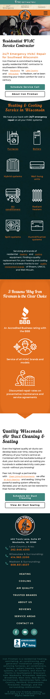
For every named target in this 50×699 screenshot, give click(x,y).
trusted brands (25, 595)
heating (23, 254)
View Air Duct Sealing (25, 505)
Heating (25, 574)
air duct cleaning (12, 479)
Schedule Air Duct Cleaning (25, 497)
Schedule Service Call (25, 87)
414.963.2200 (20, 557)
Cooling (25, 581)
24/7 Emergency (8, 7)
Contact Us (25, 623)
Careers (41, 7)
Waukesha (15, 70)
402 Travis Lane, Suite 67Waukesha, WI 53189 (26, 540)
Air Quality (25, 588)
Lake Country (32, 70)
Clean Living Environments (22, 476)
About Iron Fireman (25, 94)
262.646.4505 (20, 549)
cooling (38, 254)
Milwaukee (13, 74)
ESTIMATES (25, 2)
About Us (25, 602)
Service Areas (25, 616)
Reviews (25, 6)
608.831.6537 (20, 564)
